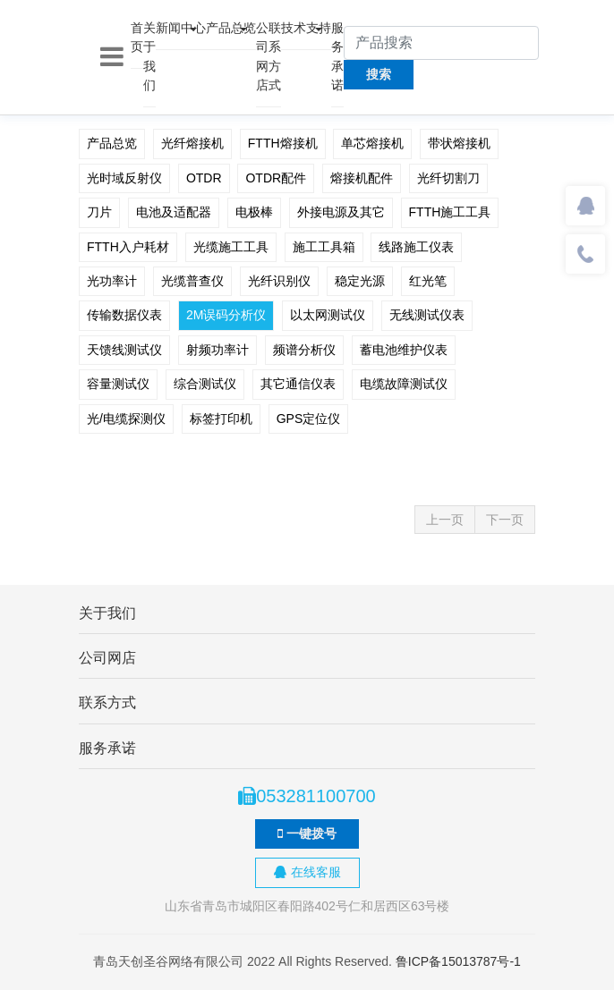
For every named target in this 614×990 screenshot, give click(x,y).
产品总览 (231, 28)
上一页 (445, 519)
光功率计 (112, 281)
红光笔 (428, 281)
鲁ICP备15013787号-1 (458, 961)
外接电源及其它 (341, 212)
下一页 (505, 519)
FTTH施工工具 (450, 212)
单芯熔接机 (372, 143)
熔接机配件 (361, 178)
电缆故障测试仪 (404, 384)
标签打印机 (221, 418)
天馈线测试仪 (124, 350)
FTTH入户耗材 (128, 247)
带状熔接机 (459, 143)
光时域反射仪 (124, 178)
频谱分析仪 (304, 350)
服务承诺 (337, 56)
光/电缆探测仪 (126, 418)
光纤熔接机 (192, 143)
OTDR (204, 178)
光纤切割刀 (448, 178)
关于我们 (149, 56)
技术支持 (306, 28)
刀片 (99, 212)
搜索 (378, 74)
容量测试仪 (118, 384)
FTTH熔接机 (283, 143)
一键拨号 (307, 833)
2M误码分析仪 (226, 315)
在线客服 (307, 872)
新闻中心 (181, 28)
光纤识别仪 (279, 281)
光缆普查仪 (192, 281)
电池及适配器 (173, 212)
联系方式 (275, 56)
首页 (137, 37)
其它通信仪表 (298, 384)
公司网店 (262, 56)
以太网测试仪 (327, 315)
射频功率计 (217, 350)
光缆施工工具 (231, 247)
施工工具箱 (324, 247)
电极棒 (254, 212)
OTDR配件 (275, 178)
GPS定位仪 (309, 418)
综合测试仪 (205, 384)
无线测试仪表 (427, 315)
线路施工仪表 (416, 247)
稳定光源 (360, 281)
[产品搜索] (441, 43)
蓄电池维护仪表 (404, 350)
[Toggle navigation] (112, 57)
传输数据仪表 (124, 315)
